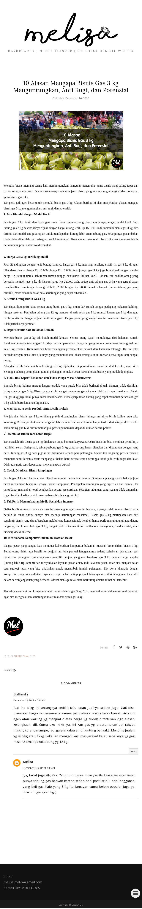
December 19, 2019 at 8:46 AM (39, 769)
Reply (134, 752)
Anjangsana (21, 657)
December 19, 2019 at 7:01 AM (29, 701)
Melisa (28, 763)
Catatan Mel (77, 906)
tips (32, 657)
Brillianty (20, 695)
